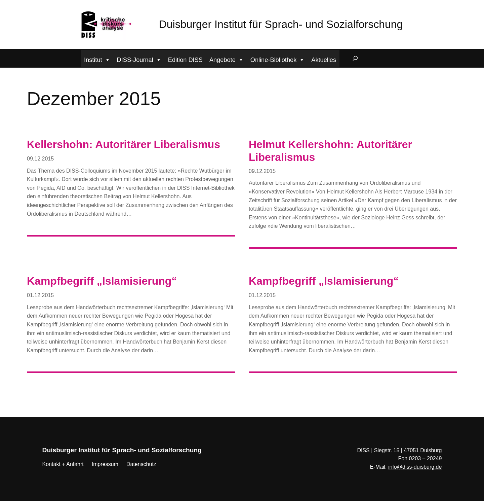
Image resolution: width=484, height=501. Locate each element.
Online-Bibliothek (277, 59)
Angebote (226, 59)
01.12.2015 (40, 295)
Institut (97, 59)
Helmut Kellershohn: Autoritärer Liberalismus (330, 150)
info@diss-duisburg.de (415, 467)
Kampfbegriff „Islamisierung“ (102, 281)
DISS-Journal (139, 59)
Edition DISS (185, 60)
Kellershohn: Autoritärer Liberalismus (123, 144)
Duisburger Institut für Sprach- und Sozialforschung (281, 24)
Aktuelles (323, 60)
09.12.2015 (40, 159)
